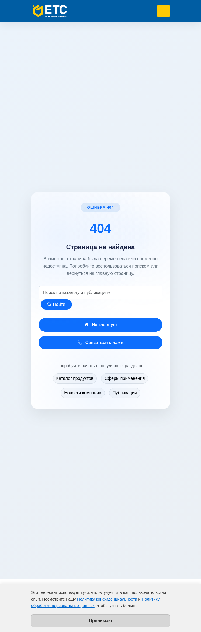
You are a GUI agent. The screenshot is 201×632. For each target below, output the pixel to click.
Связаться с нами (100, 342)
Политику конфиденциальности (107, 599)
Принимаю (100, 620)
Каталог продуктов (74, 378)
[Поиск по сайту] (100, 292)
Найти (56, 304)
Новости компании (82, 393)
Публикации (125, 393)
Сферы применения (125, 378)
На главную (100, 324)
